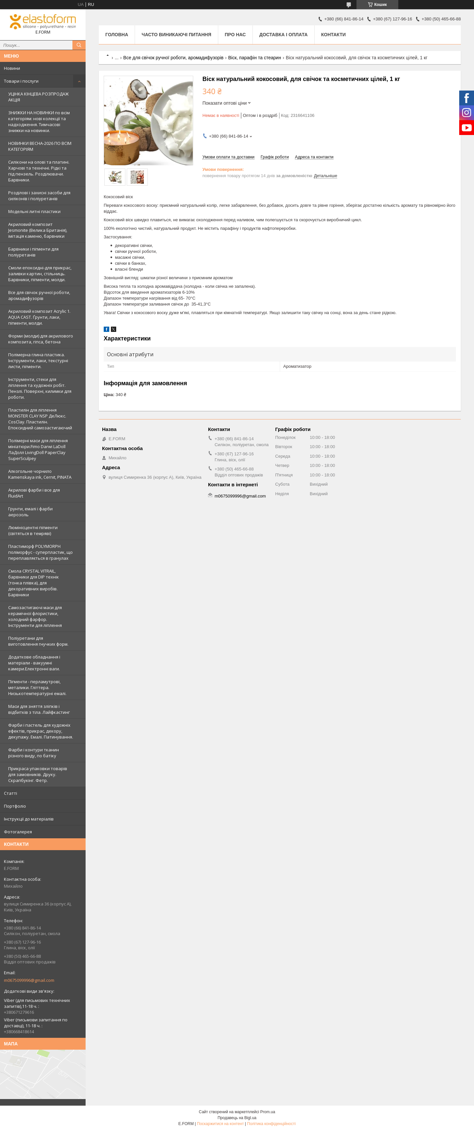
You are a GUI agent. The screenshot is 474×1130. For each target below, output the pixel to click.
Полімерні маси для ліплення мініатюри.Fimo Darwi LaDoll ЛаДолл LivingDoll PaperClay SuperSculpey (38, 449)
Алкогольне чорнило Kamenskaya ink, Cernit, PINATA (39, 474)
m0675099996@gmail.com (29, 980)
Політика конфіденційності (271, 1123)
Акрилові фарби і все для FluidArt (34, 493)
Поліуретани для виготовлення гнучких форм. (38, 641)
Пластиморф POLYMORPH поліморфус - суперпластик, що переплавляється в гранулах (40, 552)
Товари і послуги (21, 81)
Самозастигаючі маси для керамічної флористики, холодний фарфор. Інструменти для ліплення (35, 616)
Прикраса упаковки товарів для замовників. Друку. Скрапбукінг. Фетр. (37, 774)
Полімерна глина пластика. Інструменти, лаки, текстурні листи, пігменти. (38, 360)
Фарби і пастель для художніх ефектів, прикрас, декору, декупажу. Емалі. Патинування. (40, 731)
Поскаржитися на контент (220, 1123)
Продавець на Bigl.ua (237, 1118)
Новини (12, 68)
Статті (10, 793)
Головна (116, 34)
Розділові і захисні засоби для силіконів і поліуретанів (39, 196)
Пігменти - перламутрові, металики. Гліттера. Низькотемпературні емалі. (37, 687)
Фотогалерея (18, 832)
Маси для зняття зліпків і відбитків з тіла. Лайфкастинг (39, 709)
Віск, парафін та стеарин (254, 57)
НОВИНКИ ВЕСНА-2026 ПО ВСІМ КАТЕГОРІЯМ (39, 146)
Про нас (235, 34)
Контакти (333, 34)
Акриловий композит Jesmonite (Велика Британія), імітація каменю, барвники (37, 230)
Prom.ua (267, 1112)
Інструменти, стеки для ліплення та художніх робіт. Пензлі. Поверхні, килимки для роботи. (39, 388)
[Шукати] (79, 45)
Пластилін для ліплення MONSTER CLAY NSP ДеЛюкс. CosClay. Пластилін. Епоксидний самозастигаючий (40, 419)
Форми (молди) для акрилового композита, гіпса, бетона (40, 339)
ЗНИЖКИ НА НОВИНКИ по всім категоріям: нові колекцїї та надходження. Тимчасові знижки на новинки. (39, 121)
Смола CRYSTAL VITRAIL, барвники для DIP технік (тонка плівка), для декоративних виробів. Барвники (33, 583)
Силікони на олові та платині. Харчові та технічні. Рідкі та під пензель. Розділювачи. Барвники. (38, 171)
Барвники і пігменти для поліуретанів (33, 252)
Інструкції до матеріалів (29, 819)
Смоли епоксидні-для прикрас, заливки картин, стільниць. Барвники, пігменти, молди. (39, 273)
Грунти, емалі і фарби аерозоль (30, 512)
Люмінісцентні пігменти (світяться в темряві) (33, 530)
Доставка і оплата (283, 34)
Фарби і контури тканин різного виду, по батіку (33, 753)
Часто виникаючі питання (176, 34)
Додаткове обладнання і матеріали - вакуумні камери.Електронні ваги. (34, 663)
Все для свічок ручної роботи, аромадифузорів (39, 295)
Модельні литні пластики (34, 211)
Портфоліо (15, 806)
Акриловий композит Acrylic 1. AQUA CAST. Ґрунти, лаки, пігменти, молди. (39, 317)
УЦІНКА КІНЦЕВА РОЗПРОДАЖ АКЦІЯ (38, 97)
